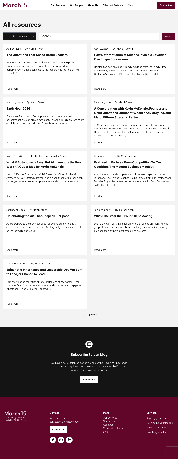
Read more (12, 88)
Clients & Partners (113, 5)
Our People (76, 5)
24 (88, 314)
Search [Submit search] (168, 36)
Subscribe (89, 379)
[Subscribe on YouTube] (61, 440)
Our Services (58, 5)
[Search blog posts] (99, 36)
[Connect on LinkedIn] (69, 440)
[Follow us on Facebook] (53, 440)
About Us (92, 5)
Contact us (166, 5)
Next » (94, 314)
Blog (130, 5)
